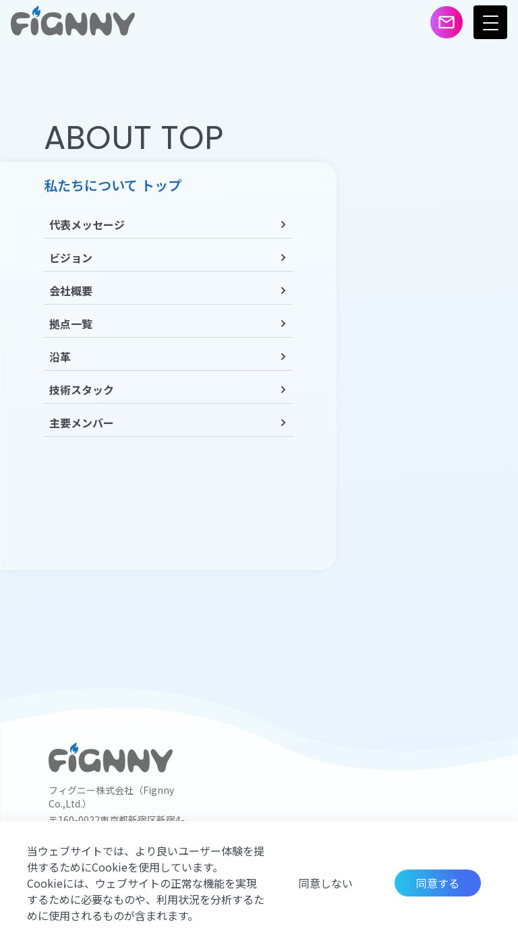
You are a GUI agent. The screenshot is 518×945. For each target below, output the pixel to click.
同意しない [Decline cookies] (326, 883)
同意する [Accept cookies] (437, 883)
